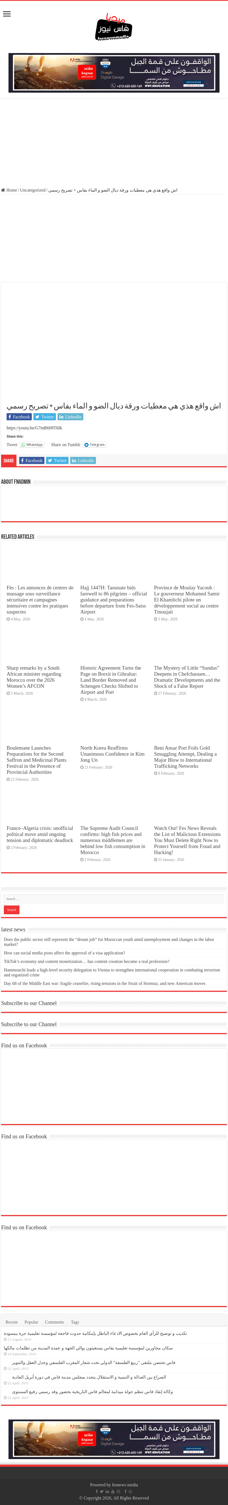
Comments (54, 1322)
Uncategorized (32, 190)
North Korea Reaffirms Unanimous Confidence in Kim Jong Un (112, 754)
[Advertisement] (114, 143)
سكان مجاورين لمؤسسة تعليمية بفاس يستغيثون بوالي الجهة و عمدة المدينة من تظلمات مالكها (88, 1348)
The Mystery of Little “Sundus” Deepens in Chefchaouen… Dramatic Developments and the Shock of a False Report (187, 677)
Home (9, 190)
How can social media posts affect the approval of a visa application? (64, 953)
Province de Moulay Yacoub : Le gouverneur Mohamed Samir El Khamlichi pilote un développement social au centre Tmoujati (187, 600)
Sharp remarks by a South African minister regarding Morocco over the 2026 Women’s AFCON (34, 677)
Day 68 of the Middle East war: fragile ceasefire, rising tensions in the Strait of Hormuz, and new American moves (104, 983)
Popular (31, 1322)
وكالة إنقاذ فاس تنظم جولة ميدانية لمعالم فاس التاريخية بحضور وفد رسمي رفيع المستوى (92, 1391)
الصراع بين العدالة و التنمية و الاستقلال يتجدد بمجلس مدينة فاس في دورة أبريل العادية (89, 1377)
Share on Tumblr (66, 444)
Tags (75, 1322)
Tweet (12, 444)
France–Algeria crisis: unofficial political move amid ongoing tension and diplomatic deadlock (40, 834)
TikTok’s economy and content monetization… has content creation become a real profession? (86, 961)
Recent (11, 1322)
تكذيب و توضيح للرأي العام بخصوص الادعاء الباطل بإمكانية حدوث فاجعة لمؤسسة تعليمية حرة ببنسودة (95, 1333)
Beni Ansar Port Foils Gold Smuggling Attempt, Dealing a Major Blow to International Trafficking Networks (185, 757)
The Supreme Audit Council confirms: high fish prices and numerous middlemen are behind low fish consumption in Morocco (112, 840)
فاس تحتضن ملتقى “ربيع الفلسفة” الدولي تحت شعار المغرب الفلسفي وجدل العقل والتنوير (93, 1362)
